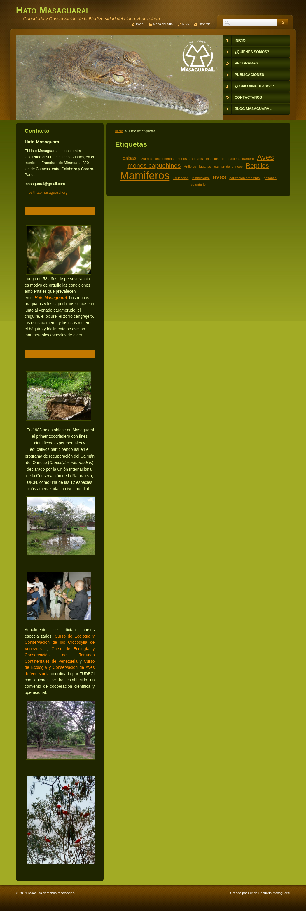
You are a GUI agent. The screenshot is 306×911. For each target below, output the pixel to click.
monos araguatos (189, 158)
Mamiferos (144, 175)
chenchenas (164, 158)
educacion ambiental (244, 178)
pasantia (270, 178)
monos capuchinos (154, 165)
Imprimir (204, 24)
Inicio (119, 131)
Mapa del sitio (163, 24)
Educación (180, 178)
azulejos (145, 158)
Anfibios (190, 166)
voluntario (198, 184)
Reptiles (257, 165)
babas (130, 158)
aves (219, 177)
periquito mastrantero (238, 158)
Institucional (201, 178)
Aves (265, 157)
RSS (185, 24)
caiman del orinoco (228, 166)
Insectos (212, 158)
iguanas (205, 166)
